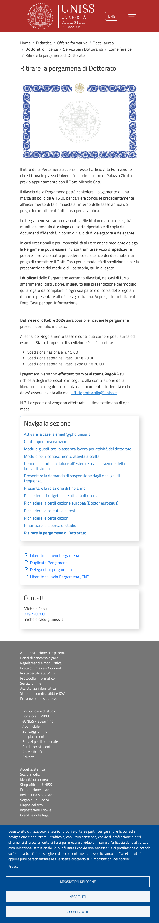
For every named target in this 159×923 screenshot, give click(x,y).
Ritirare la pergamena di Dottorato (55, 533)
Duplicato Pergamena (49, 563)
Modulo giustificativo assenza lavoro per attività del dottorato (78, 449)
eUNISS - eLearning (37, 721)
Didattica (44, 43)
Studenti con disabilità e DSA (43, 693)
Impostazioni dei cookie (78, 881)
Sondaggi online (34, 731)
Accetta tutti (77, 911)
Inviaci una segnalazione (39, 794)
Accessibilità (32, 751)
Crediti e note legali (35, 815)
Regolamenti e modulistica (41, 662)
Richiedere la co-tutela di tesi (49, 511)
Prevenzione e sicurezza (39, 698)
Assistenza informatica (38, 688)
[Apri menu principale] (132, 16)
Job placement (33, 736)
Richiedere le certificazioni (46, 518)
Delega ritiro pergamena (51, 570)
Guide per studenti (36, 746)
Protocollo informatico (37, 678)
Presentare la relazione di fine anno (55, 488)
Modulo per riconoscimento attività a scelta (61, 456)
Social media (30, 774)
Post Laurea (103, 43)
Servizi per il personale (40, 741)
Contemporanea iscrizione (46, 442)
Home (25, 43)
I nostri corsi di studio (39, 711)
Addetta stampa (32, 769)
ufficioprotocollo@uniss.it (94, 393)
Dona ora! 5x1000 (36, 716)
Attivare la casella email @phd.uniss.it (57, 434)
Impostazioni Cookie (35, 809)
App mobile (31, 726)
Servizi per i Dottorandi (83, 49)
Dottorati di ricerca (41, 49)
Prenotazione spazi (35, 789)
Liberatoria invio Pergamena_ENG (59, 577)
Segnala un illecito (34, 799)
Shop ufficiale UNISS (36, 784)
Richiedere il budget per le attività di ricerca (61, 496)
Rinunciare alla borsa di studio (50, 526)
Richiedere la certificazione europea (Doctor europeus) (71, 503)
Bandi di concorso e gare (39, 657)
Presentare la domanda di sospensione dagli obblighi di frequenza (72, 478)
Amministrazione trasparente (43, 652)
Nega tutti (77, 896)
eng (111, 16)
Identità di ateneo (34, 779)
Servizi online (30, 683)
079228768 (34, 614)
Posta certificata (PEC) (37, 673)
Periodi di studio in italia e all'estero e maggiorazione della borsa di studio (74, 466)
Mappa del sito (31, 804)
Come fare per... (121, 49)
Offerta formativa (72, 43)
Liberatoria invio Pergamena (54, 556)
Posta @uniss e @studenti (41, 668)
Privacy (13, 866)
